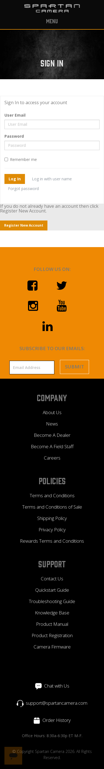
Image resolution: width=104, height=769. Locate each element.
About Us (52, 412)
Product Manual (52, 624)
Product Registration (52, 635)
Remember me (20, 159)
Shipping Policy (52, 518)
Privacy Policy (52, 529)
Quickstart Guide (52, 590)
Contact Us (52, 578)
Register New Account (23, 225)
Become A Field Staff (52, 446)
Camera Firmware (52, 647)
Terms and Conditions (52, 495)
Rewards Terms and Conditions (52, 541)
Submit (74, 366)
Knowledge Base (52, 612)
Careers (52, 458)
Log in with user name (52, 178)
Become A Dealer (52, 435)
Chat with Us (56, 686)
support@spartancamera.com (56, 703)
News (52, 424)
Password (14, 136)
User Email (15, 115)
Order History (56, 720)
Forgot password (23, 188)
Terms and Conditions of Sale (52, 507)
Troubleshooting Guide (52, 601)
